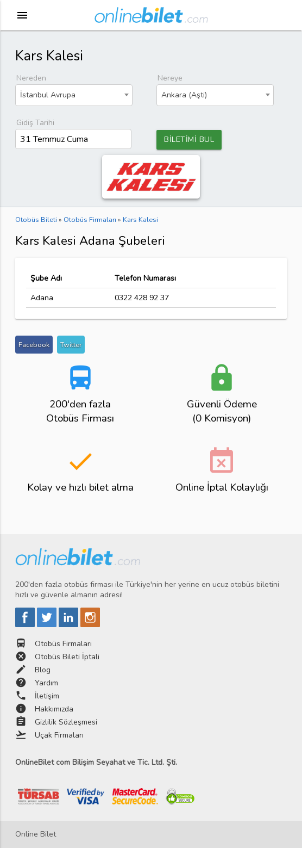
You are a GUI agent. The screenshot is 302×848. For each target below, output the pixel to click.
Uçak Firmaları (59, 735)
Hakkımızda (54, 709)
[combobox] (74, 95)
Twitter (70, 344)
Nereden (31, 78)
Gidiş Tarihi (35, 122)
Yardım (46, 683)
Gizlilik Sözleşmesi (66, 722)
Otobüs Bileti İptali (67, 657)
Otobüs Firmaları (63, 644)
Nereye (170, 78)
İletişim (47, 696)
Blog (43, 670)
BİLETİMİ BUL (189, 139)
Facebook (33, 344)
